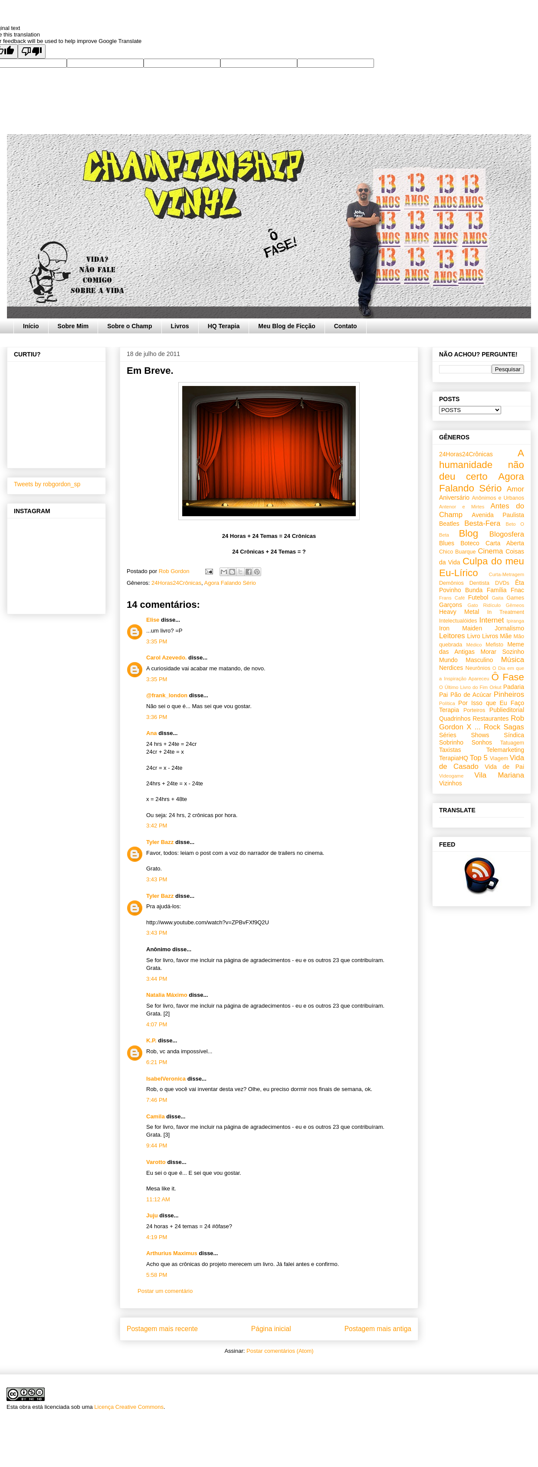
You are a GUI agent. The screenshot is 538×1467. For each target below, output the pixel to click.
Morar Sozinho (502, 651)
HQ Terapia (224, 326)
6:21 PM (156, 1062)
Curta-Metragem (506, 574)
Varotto (156, 1162)
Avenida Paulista (498, 514)
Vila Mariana (499, 775)
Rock (492, 727)
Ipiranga (515, 620)
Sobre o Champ (129, 326)
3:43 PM (156, 879)
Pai (443, 694)
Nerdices (451, 667)
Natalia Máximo (166, 995)
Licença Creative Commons (129, 1407)
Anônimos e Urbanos (498, 498)
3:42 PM (156, 825)
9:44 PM (156, 1145)
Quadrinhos (454, 718)
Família (497, 590)
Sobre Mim (73, 326)
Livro (473, 636)
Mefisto (494, 645)
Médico (474, 644)
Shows (480, 735)
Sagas (513, 727)
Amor (515, 489)
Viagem (499, 758)
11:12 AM (158, 1199)
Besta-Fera (482, 523)
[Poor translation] (32, 51)
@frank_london (166, 695)
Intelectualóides (458, 621)
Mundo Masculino (466, 659)
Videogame (451, 775)
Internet (491, 620)
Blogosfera (506, 534)
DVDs (502, 583)
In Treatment (505, 612)
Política (447, 703)
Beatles (449, 523)
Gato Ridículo (483, 605)
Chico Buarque (457, 552)
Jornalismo (509, 628)
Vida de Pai (504, 766)
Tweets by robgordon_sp (47, 484)
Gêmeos (515, 605)
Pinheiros (509, 694)
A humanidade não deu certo (481, 465)
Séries (447, 735)
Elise (152, 619)
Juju (152, 1215)
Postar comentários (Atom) (280, 1351)
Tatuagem (512, 743)
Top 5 (479, 758)
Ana (151, 733)
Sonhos (482, 742)
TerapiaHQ (453, 758)
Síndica (514, 735)
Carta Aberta (505, 543)
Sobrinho (451, 742)
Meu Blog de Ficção (286, 326)
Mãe (506, 636)
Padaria (513, 686)
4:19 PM (156, 1237)
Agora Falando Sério (230, 583)
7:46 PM (156, 1100)
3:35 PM (156, 641)
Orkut (495, 687)
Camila (155, 1116)
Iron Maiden (460, 628)
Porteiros (474, 710)
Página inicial (271, 1328)
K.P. (151, 1040)
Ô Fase (508, 677)
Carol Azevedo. (166, 657)
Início (31, 326)
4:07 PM (156, 1024)
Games (515, 598)
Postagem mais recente (162, 1328)
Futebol (478, 597)
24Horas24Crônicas (176, 583)
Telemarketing (505, 749)
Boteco (469, 543)
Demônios (451, 583)
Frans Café (452, 597)
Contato (345, 326)
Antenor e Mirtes (461, 506)
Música (512, 660)
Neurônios (478, 668)
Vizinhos (450, 783)
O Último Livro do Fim (463, 687)
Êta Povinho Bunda (481, 586)
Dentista (479, 583)
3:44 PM (156, 979)
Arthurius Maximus (171, 1253)
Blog (468, 533)
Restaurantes (490, 718)
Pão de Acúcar (471, 694)
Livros (180, 326)
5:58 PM (156, 1275)
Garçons (450, 604)
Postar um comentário (165, 1291)
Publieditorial (506, 709)
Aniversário (454, 497)
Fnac (517, 590)
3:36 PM (156, 717)
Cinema (490, 551)
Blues (446, 543)
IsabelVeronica (166, 1078)
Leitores (452, 636)
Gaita (497, 597)
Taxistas (450, 749)
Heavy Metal (459, 611)
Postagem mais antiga (377, 1328)
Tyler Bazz (160, 842)
